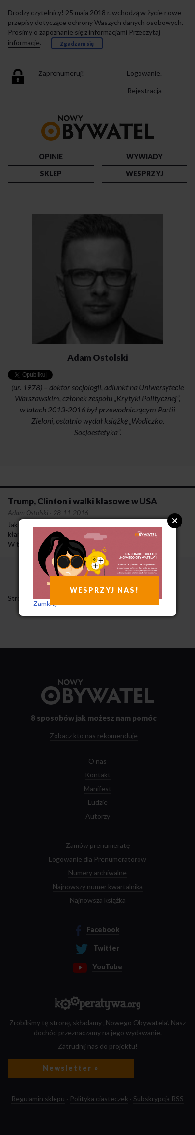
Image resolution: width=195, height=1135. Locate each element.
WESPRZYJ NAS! (104, 590)
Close (174, 520)
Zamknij (45, 603)
